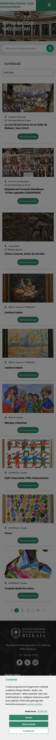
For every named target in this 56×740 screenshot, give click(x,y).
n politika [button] (34, 704)
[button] (39, 711)
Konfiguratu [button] (35, 730)
